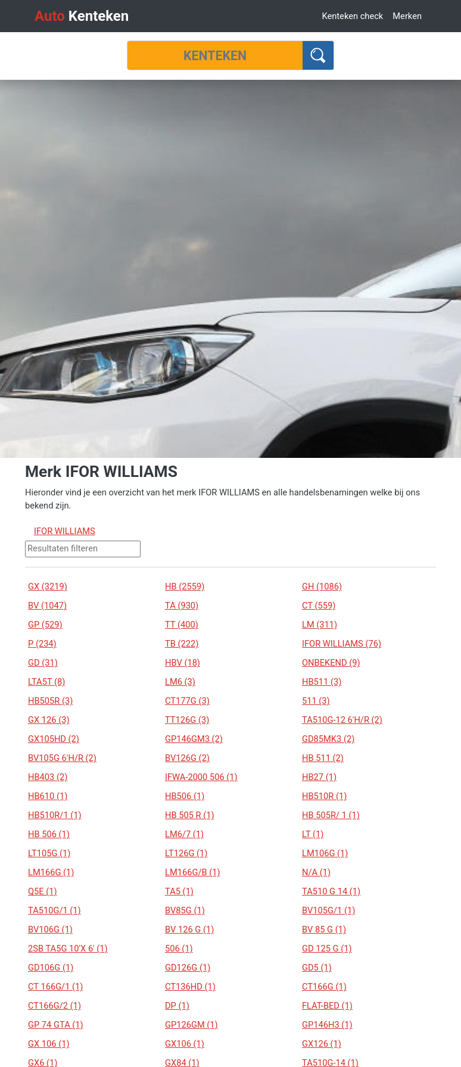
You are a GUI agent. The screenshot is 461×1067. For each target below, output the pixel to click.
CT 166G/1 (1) (55, 986)
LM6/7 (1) (184, 834)
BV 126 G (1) (189, 929)
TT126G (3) (187, 720)
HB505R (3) (50, 700)
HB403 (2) (47, 777)
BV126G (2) (187, 758)
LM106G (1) (325, 853)
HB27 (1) (319, 777)
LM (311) (319, 624)
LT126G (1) (186, 853)
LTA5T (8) (46, 681)
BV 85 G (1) (324, 929)
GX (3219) (47, 586)
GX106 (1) (184, 1043)
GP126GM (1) (191, 1024)
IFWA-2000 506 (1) (201, 777)
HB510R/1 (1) (55, 815)
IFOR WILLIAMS (64, 531)
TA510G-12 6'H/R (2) (342, 720)
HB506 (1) (184, 796)
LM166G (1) (51, 872)
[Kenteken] (215, 55)
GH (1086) (322, 586)
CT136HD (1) (190, 986)
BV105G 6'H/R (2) (62, 758)
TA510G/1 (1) (54, 910)
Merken (407, 16)
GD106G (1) (50, 967)
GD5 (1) (317, 967)
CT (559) (318, 605)
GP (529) (45, 624)
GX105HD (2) (53, 739)
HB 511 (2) (323, 758)
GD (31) (43, 662)
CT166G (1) (324, 986)
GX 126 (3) (49, 720)
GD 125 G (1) (327, 948)
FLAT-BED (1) (327, 1005)
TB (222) (181, 643)
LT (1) (312, 834)
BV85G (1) (185, 910)
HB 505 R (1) (189, 815)
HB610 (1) (47, 796)
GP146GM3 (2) (194, 739)
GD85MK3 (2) (328, 739)
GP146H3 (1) (327, 1024)
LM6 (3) (180, 681)
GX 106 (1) (49, 1043)
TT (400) (181, 624)
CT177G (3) (187, 700)
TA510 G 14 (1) (331, 891)
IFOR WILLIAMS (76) (341, 643)
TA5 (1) (179, 891)
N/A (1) (316, 872)
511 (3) (316, 700)
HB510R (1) (324, 796)
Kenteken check (352, 16)
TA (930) (181, 605)
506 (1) (179, 948)
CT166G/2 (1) (54, 1005)
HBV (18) (182, 662)
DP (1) (177, 1005)
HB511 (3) (321, 681)
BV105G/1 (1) (328, 910)
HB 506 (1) (49, 834)
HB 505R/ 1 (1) (331, 815)
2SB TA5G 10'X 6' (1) (68, 948)
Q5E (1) (42, 891)
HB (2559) (184, 586)
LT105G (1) (49, 853)
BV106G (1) (50, 929)
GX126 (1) (321, 1043)
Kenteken (82, 16)
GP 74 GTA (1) (55, 1024)
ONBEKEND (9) (331, 662)
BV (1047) (47, 605)
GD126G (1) (187, 967)
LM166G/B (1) (192, 872)
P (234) (42, 643)
